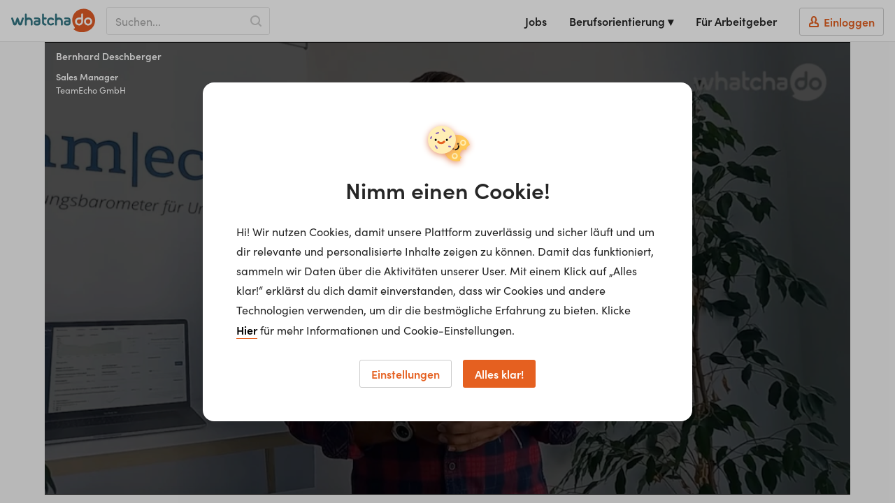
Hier (246, 329)
